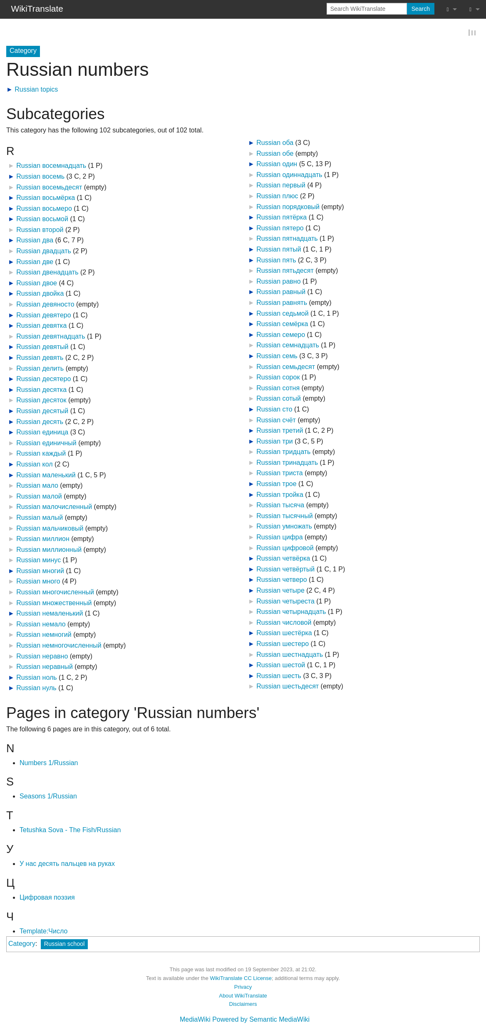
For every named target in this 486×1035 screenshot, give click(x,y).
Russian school (64, 944)
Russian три (274, 441)
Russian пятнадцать (286, 238)
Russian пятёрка (281, 217)
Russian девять (39, 358)
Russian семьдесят (285, 367)
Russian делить (40, 368)
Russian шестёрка (284, 633)
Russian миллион (42, 539)
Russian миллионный (49, 550)
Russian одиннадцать (289, 175)
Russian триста (279, 473)
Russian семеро (280, 335)
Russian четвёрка (283, 558)
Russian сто (274, 409)
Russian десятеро (43, 379)
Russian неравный (44, 667)
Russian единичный (46, 443)
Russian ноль (36, 677)
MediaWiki (195, 1019)
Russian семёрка (282, 324)
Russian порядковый (288, 207)
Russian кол (34, 464)
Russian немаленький (49, 613)
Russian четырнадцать (291, 612)
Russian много (38, 581)
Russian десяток (41, 400)
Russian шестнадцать (289, 654)
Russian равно (278, 281)
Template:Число (43, 931)
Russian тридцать (283, 452)
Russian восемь (40, 176)
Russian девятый (42, 347)
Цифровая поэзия (47, 897)
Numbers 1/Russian (49, 763)
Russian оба (274, 143)
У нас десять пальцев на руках (67, 864)
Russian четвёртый (285, 569)
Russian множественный (54, 603)
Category (21, 944)
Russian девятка (41, 325)
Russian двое (36, 283)
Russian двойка (40, 293)
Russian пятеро (279, 228)
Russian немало (40, 624)
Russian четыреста (285, 601)
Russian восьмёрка (45, 198)
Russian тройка (279, 495)
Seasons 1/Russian (48, 796)
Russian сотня (278, 388)
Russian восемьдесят (49, 187)
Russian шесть (278, 676)
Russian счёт (276, 420)
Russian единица (42, 432)
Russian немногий (43, 634)
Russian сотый (278, 398)
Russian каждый (41, 453)
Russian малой (39, 496)
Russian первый (280, 185)
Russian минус (38, 560)
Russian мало (37, 485)
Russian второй (39, 230)
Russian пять (276, 260)
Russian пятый (278, 249)
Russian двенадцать (47, 272)
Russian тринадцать (287, 462)
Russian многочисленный (55, 592)
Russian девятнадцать (50, 336)
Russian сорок (278, 377)
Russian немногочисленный (58, 645)
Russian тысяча (280, 505)
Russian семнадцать (287, 345)
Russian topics (36, 89)
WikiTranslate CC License (241, 978)
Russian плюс (277, 196)
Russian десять (39, 422)
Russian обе (274, 153)
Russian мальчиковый (49, 528)
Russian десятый (42, 411)
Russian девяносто (45, 304)
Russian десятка (41, 390)
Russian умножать (284, 526)
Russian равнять (281, 303)
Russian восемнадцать (51, 166)
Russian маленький (45, 475)
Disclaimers (243, 1004)
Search (421, 8)
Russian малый (39, 517)
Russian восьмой (42, 219)
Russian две (34, 262)
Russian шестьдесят (287, 686)
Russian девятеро (43, 315)
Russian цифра (279, 537)
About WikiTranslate (243, 996)
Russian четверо (281, 580)
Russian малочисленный (54, 507)
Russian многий (40, 571)
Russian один (276, 164)
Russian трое (276, 484)
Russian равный (280, 292)
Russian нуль (36, 688)
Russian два (34, 240)
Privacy (243, 987)
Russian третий (279, 430)
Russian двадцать (43, 251)
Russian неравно (42, 656)
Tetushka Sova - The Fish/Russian (70, 830)
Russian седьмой (282, 313)
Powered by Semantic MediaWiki (261, 1019)
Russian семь (276, 356)
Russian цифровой (284, 548)
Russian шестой (280, 665)
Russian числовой (283, 622)
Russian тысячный (284, 516)
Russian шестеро (282, 644)
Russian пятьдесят (284, 270)
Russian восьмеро (44, 208)
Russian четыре (280, 590)
